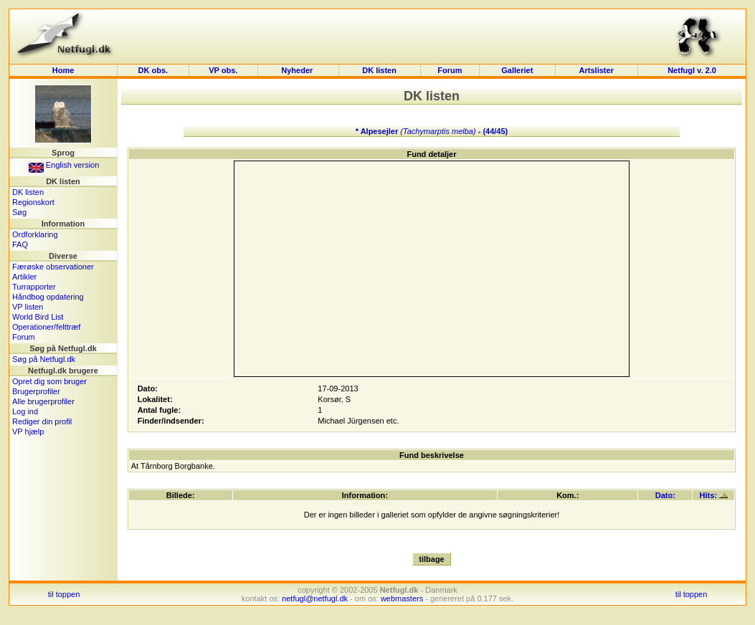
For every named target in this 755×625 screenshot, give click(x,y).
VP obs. (223, 70)
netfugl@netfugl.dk (315, 598)
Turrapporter (34, 286)
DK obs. (153, 70)
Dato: (665, 495)
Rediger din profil (42, 421)
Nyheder (298, 70)
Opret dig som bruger (49, 381)
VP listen (27, 306)
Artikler (24, 276)
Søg (19, 212)
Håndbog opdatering (48, 296)
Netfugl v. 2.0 (692, 70)
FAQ (20, 244)
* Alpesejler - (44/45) (432, 131)
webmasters (402, 598)
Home (63, 70)
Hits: (714, 495)
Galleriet (517, 70)
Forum (449, 70)
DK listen (379, 70)
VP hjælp (28, 431)
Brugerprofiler (36, 391)
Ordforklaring (35, 234)
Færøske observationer (53, 266)
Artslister (596, 70)
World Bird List (37, 316)
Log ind (25, 411)
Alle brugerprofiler (43, 401)
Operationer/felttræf (46, 327)
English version (64, 165)
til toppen (64, 594)
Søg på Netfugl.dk (43, 359)
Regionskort (33, 202)
